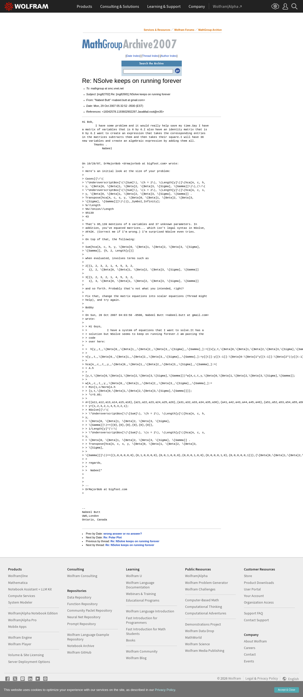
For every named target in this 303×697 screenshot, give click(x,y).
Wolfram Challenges (200, 589)
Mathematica (18, 582)
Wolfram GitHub (79, 652)
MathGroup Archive (210, 30)
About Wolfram (255, 641)
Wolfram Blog (136, 658)
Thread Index (150, 55)
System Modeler (20, 602)
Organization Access (259, 602)
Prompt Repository (81, 623)
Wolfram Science (197, 644)
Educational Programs (142, 600)
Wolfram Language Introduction (150, 611)
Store (248, 576)
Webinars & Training (141, 593)
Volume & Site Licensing (26, 655)
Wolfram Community (142, 651)
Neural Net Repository (83, 617)
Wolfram (234, 678)
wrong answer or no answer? (123, 533)
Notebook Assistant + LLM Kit (30, 589)
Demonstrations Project (203, 624)
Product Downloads (259, 582)
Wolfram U (134, 576)
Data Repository (79, 597)
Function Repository (82, 604)
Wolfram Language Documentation (140, 584)
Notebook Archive (80, 645)
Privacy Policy (267, 678)
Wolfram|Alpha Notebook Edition (33, 613)
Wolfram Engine (20, 637)
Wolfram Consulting (82, 576)
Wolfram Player (19, 644)
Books (130, 640)
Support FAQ (253, 613)
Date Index (133, 55)
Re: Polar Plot (113, 537)
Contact (250, 654)
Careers (249, 647)
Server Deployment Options (29, 661)
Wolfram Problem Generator (206, 582)
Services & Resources (157, 30)
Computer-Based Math (202, 600)
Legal (249, 678)
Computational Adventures (205, 613)
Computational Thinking (203, 606)
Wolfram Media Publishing (204, 650)
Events (249, 661)
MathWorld (193, 637)
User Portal (252, 589)
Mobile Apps (17, 626)
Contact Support (256, 620)
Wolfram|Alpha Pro (22, 620)
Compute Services (21, 595)
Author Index (168, 55)
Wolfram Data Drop (199, 631)
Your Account (254, 595)
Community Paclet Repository (89, 610)
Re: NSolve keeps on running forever (135, 541)
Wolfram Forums (184, 30)
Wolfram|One (18, 576)
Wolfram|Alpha (196, 576)
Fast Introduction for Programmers (141, 620)
